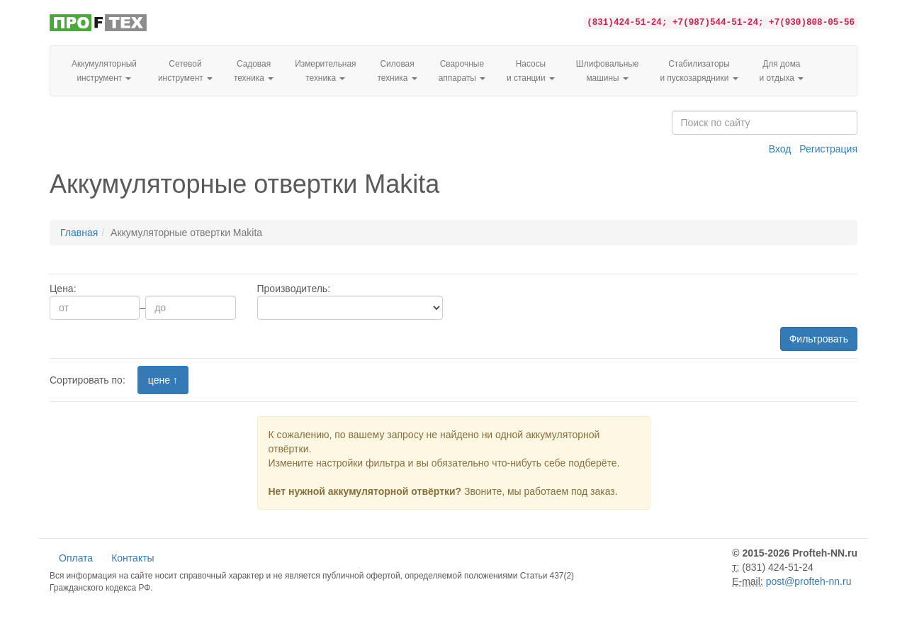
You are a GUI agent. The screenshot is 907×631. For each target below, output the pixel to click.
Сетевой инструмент (185, 71)
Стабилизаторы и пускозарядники (699, 71)
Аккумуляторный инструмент (104, 71)
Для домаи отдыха (782, 71)
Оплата (76, 558)
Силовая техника (397, 71)
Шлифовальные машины (607, 71)
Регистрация (828, 149)
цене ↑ (163, 380)
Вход (780, 149)
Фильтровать (818, 339)
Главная (79, 232)
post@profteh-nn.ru (809, 581)
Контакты (132, 558)
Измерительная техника (325, 71)
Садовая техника (254, 71)
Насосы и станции (531, 71)
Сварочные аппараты (462, 71)
